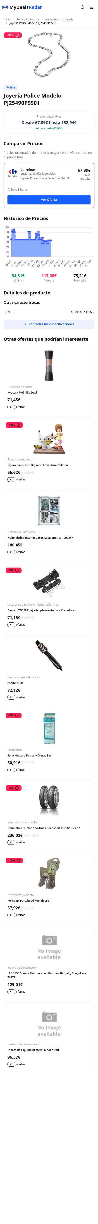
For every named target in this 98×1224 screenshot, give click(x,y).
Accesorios (52, 19)
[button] (82, 7)
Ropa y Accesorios (28, 19)
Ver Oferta (49, 199)
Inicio (7, 19)
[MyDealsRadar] (22, 7)
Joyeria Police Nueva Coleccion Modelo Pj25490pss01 (45, 178)
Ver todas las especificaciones (49, 324)
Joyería (69, 19)
